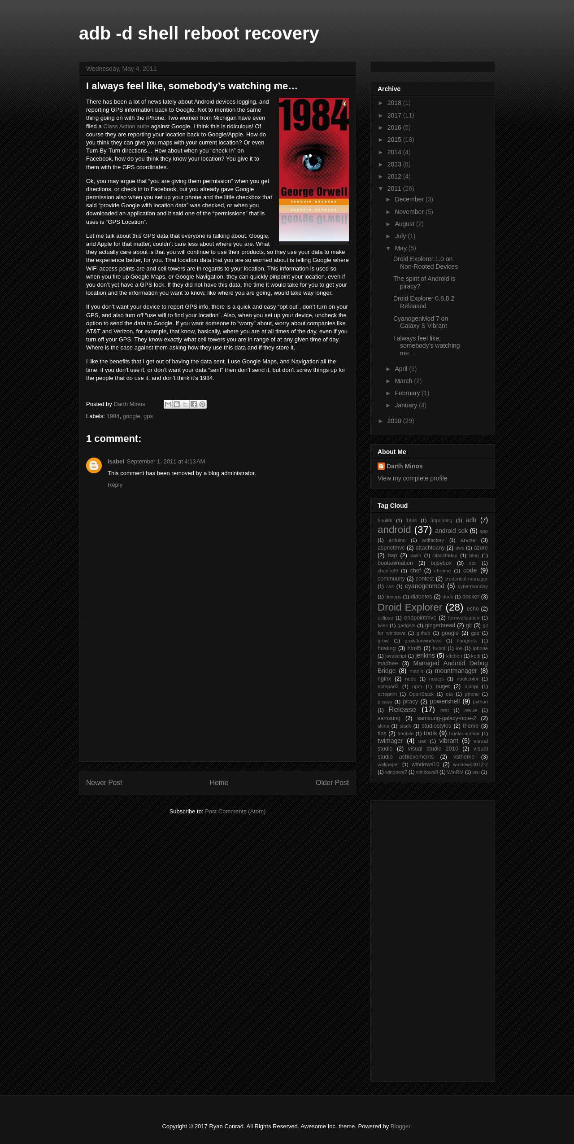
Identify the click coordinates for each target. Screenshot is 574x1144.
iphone (480, 648)
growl (384, 640)
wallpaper (388, 764)
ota (449, 694)
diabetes (421, 597)
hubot (439, 648)
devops (393, 596)
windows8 (427, 772)
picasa (385, 701)
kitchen (454, 656)
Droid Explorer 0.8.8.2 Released (423, 302)
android (394, 529)
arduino (397, 540)
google (131, 416)
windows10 (425, 764)
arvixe (468, 540)
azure (481, 548)
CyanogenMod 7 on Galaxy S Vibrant (420, 322)
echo (473, 609)
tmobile (405, 733)
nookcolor (467, 678)
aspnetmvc (391, 548)
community (391, 579)
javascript (395, 656)
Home (219, 782)
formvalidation (463, 617)
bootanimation (395, 563)
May (401, 248)
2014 (395, 152)
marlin (416, 671)
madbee (388, 663)
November (410, 211)
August (405, 223)
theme (470, 726)
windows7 (396, 772)
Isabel (116, 461)
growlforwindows (423, 640)
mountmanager (456, 670)
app (483, 531)
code (470, 570)
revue (471, 710)
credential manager (466, 578)
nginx (384, 679)
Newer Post (104, 782)
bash (415, 555)
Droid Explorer (410, 607)
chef (415, 571)
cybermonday (473, 586)
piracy (410, 702)
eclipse (385, 617)
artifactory (433, 540)
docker (470, 597)
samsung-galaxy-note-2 (446, 718)
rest (444, 710)
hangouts (467, 640)
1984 (113, 416)
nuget (443, 686)
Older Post (332, 782)
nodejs (436, 678)
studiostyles (436, 726)
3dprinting (441, 520)
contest (425, 579)
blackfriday (445, 555)
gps (148, 416)
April (402, 368)
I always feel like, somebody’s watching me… (426, 346)
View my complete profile (412, 478)
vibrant (448, 740)
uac (422, 741)
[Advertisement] (217, 692)
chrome (442, 570)
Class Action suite (126, 126)
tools (430, 733)
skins (383, 726)
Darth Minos (405, 466)
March (404, 380)
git (469, 625)
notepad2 (388, 686)
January (407, 405)
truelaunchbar (464, 733)
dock (448, 596)
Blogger (400, 1126)
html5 (415, 648)
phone (472, 694)
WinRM (455, 772)
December (410, 199)
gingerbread (440, 625)
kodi (476, 656)
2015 (395, 139)
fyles (383, 625)
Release (402, 709)
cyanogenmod (424, 585)
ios (459, 648)
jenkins (425, 655)
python (480, 701)
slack (405, 726)
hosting (387, 648)
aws (459, 547)
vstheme (464, 757)
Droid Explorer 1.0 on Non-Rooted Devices (425, 262)
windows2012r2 (470, 764)
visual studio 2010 (433, 749)
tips (382, 733)
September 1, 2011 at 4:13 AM (166, 461)
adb (471, 520)
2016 (395, 127)
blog (474, 555)
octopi (471, 686)
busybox (441, 563)
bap (392, 555)
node (410, 678)
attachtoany (430, 548)
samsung (389, 718)
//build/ (385, 520)
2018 (395, 102)
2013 (395, 164)
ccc (473, 563)
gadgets (406, 625)
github (423, 633)
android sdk (451, 530)
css (390, 586)
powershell (445, 701)
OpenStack (421, 694)
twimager (390, 740)
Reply (115, 484)
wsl (475, 772)
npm (417, 686)
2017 (395, 115)
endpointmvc (420, 618)
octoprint (387, 694)
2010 (395, 420)
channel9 (388, 570)
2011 (395, 188)
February (408, 393)
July (401, 236)
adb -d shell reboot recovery (199, 33)
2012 (395, 176)
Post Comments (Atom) (235, 811)
